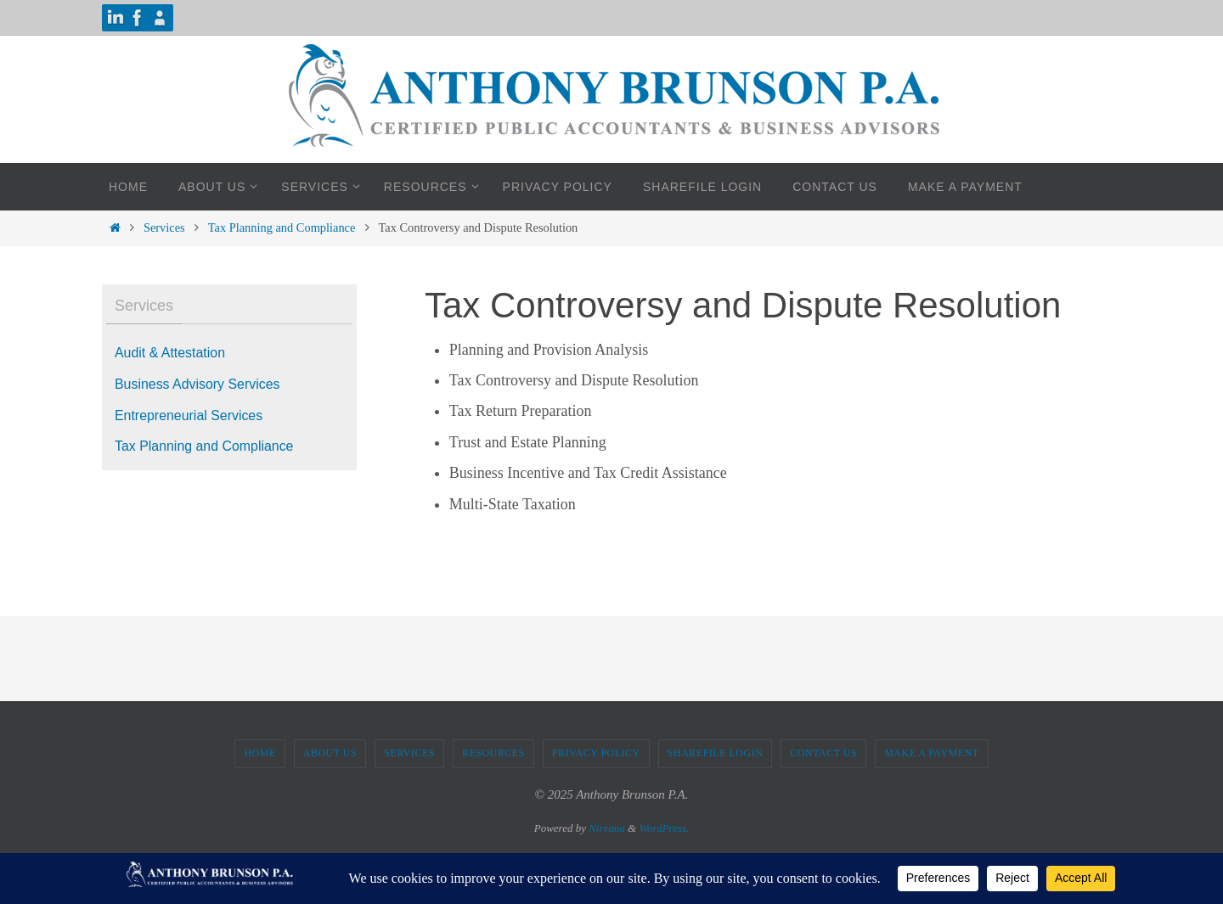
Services (164, 227)
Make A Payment (931, 753)
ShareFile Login (716, 753)
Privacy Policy (596, 753)
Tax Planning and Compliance (282, 227)
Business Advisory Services (198, 384)
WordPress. (664, 828)
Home (259, 753)
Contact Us (823, 753)
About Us (330, 753)
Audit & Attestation (170, 352)
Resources (493, 753)
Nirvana (607, 828)
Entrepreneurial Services (189, 415)
